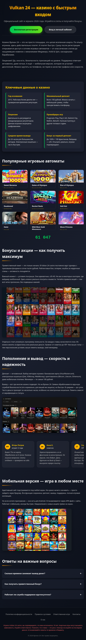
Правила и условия (43, 614)
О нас (43, 620)
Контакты (76, 614)
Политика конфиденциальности (19, 614)
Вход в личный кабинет (60, 29)
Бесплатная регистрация (26, 29)
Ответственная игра (61, 614)
